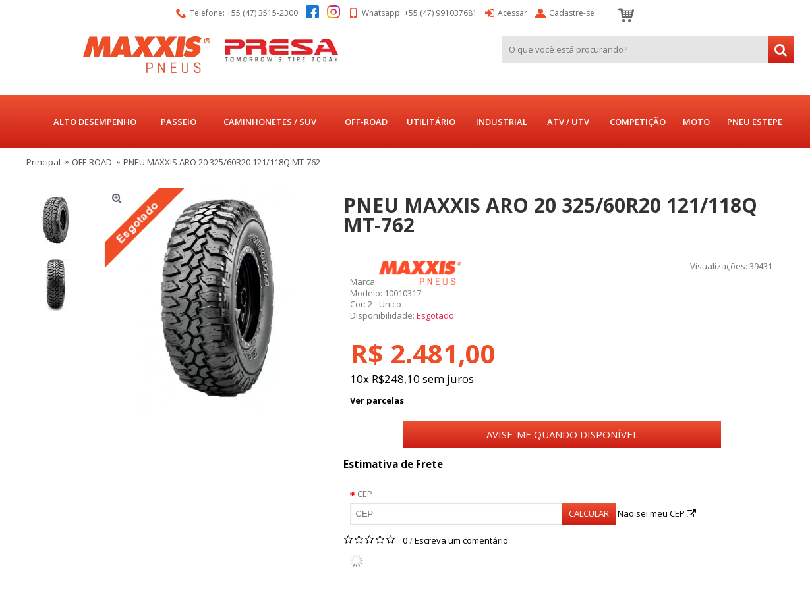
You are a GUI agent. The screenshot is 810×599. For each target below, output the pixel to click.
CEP (364, 494)
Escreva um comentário (461, 540)
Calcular (589, 513)
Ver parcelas (377, 400)
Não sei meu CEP (657, 513)
